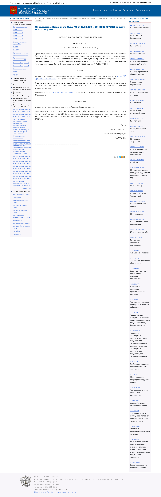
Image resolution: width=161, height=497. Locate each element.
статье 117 (121, 76)
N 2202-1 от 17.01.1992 (136, 183)
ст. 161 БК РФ (134, 361)
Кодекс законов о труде (21, 223)
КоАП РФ (16, 50)
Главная (97, 10)
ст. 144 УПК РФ (135, 387)
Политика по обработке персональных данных (55, 492)
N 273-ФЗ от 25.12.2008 (137, 90)
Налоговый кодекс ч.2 (21, 66)
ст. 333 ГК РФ (134, 250)
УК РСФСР (16, 231)
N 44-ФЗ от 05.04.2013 (137, 211)
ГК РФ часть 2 (18, 33)
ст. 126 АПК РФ (134, 426)
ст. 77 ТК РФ (134, 374)
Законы (117, 10)
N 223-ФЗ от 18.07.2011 (137, 167)
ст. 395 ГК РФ (134, 268)
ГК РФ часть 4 (18, 39)
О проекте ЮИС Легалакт (34, 3)
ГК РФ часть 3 (18, 36)
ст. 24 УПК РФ (134, 411)
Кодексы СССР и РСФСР (21, 191)
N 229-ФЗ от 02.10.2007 (137, 219)
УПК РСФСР (17, 234)
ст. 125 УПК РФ (134, 400)
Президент (128, 10)
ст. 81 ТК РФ (134, 299)
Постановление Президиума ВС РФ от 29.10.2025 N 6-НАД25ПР (21, 183)
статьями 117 (57, 92)
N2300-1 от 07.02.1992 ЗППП (139, 79)
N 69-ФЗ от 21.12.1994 (136, 33)
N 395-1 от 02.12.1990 (136, 237)
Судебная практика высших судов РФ (51, 18)
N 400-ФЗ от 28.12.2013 (137, 25)
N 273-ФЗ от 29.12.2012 (137, 51)
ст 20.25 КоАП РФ (136, 284)
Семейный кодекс (19, 69)
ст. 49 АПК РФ (134, 439)
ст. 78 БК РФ (134, 312)
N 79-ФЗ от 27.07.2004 (137, 59)
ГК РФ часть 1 (17, 30)
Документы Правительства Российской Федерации (22, 94)
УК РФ (15, 72)
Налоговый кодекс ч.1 (21, 63)
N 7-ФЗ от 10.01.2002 (136, 108)
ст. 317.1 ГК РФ (134, 258)
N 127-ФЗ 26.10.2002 (136, 191)
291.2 (71, 92)
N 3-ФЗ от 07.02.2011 (136, 118)
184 (65, 92)
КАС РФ (15, 47)
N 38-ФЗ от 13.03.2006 (137, 100)
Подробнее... (26, 188)
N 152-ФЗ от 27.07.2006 (137, 201)
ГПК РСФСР (17, 197)
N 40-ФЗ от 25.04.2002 (137, 43)
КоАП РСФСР (17, 220)
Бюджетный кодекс (20, 27)
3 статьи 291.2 (50, 79)
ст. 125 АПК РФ (134, 462)
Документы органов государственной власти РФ (22, 100)
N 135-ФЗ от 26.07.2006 (137, 136)
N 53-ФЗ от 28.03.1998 (137, 229)
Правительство (143, 10)
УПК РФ (15, 75)
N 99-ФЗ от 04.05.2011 (137, 147)
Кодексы (107, 10)
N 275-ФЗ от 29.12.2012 (137, 69)
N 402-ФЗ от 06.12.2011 (137, 126)
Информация (16, 3)
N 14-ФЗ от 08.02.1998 (137, 160)
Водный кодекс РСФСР (21, 194)
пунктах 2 (39, 79)
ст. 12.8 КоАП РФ (135, 330)
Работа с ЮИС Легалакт (56, 3)
